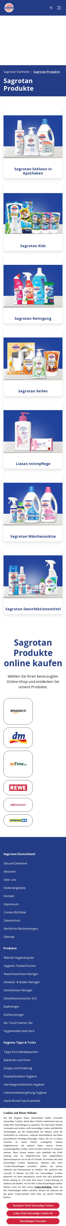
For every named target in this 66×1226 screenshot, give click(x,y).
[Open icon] (51, 7)
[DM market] (18, 738)
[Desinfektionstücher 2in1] (20, 998)
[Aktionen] (10, 871)
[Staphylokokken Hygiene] (20, 1076)
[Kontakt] (9, 896)
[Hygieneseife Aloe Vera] (19, 1031)
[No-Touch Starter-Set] (18, 1023)
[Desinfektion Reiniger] (18, 990)
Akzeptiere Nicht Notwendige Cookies (33, 1205)
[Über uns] (10, 879)
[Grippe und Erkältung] (18, 1068)
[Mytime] (18, 764)
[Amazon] (18, 711)
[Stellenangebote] (15, 888)
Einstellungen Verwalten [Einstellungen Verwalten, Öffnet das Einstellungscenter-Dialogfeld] (33, 1221)
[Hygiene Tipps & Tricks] (22, 1041)
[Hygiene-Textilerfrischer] (20, 965)
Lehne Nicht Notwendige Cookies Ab (33, 1213)
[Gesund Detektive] (15, 863)
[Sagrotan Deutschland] (21, 853)
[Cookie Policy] (15, 912)
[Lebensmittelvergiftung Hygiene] (25, 1092)
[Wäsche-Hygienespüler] (19, 957)
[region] (33, 1167)
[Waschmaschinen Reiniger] (21, 974)
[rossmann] (18, 805)
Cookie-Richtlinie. (43, 1187)
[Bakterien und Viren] (17, 1060)
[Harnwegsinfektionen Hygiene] (24, 1084)
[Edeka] (18, 820)
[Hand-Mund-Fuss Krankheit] (22, 1100)
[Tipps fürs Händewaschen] (21, 1052)
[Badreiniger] (12, 1006)
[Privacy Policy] (12, 920)
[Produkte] (12, 947)
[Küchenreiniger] (14, 1014)
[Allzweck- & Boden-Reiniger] (22, 982)
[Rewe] (18, 787)
